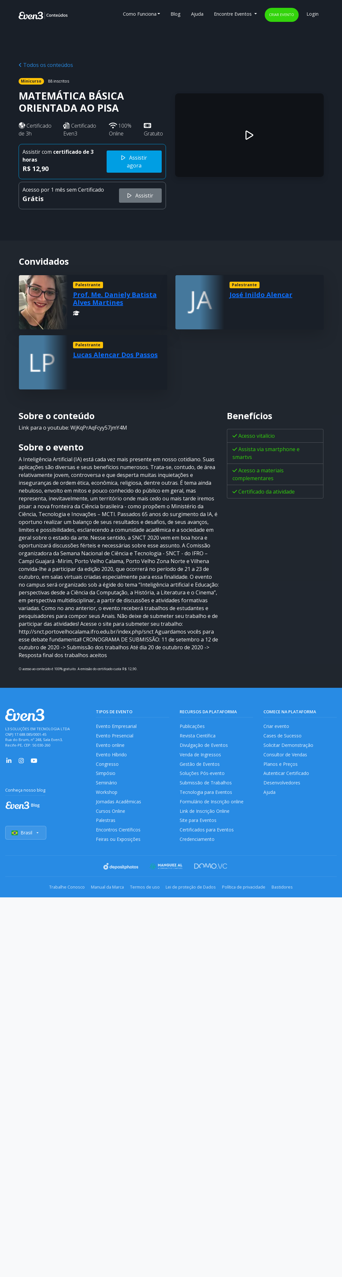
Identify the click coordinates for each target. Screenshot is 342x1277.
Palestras (106, 826)
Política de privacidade (251, 894)
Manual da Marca (100, 894)
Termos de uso (142, 894)
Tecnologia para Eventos (206, 796)
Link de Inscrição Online (205, 816)
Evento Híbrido (112, 756)
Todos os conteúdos (46, 65)
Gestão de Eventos (200, 766)
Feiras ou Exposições (118, 846)
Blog (176, 14)
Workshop (107, 796)
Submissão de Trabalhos (206, 786)
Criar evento (281, 14)
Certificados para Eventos (207, 836)
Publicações (192, 726)
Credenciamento (197, 846)
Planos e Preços (280, 766)
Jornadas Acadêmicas (119, 806)
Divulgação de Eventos (204, 746)
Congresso (107, 766)
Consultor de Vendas (285, 756)
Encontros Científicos (118, 836)
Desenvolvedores (282, 786)
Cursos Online (110, 816)
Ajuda (197, 14)
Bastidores (294, 894)
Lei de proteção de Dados (193, 894)
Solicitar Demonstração (288, 746)
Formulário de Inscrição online (212, 806)
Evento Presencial (115, 736)
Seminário (106, 786)
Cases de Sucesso (282, 736)
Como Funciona (139, 14)
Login (312, 14)
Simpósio (106, 776)
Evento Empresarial (116, 726)
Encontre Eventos (233, 14)
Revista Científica (198, 736)
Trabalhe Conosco (55, 894)
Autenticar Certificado (286, 776)
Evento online (110, 746)
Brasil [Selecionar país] (26, 840)
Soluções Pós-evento (202, 776)
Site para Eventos (198, 826)
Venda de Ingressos (201, 756)
